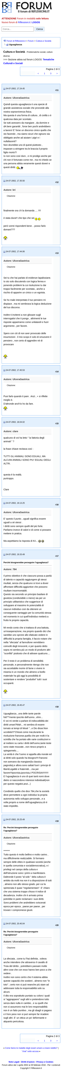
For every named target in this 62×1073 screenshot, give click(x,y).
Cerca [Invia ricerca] (39, 29)
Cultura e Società (43, 41)
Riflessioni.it (24, 22)
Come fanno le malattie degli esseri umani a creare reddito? (31, 1048)
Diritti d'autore (28, 1062)
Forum (31, 41)
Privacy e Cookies (44, 1062)
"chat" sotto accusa (30, 1051)
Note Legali (14, 1062)
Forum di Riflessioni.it (16, 41)
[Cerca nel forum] (18, 29)
